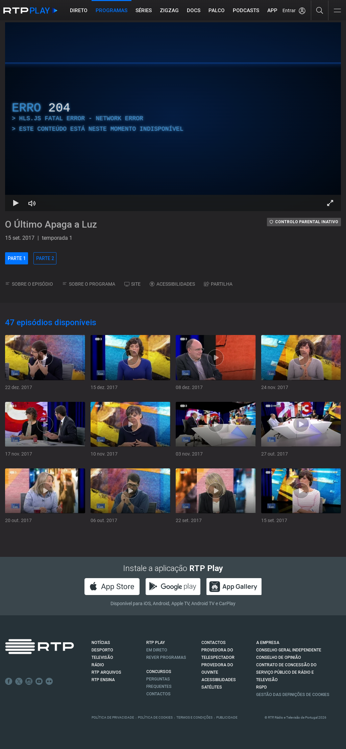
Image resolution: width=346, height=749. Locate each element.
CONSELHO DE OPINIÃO (278, 657)
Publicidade (227, 717)
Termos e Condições (194, 717)
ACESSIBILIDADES (172, 284)
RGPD (261, 687)
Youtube (39, 681)
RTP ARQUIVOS (106, 672)
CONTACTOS (213, 642)
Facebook (9, 681)
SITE (132, 284)
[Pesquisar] (319, 10)
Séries (143, 10)
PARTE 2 (45, 258)
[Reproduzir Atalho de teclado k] (16, 203)
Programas (111, 10)
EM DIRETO (156, 650)
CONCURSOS (158, 671)
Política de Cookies (155, 717)
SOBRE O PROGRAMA (88, 284)
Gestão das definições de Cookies (292, 694)
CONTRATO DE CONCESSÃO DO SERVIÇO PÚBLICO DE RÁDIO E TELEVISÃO (286, 672)
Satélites (211, 687)
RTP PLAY (155, 642)
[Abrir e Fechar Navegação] (337, 11)
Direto (79, 10)
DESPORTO (102, 650)
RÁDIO (98, 665)
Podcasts (246, 10)
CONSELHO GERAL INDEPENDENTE (288, 650)
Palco (216, 10)
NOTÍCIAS (101, 642)
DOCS (193, 10)
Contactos (158, 694)
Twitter (19, 681)
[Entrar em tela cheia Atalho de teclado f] (330, 203)
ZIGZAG (169, 10)
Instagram (29, 681)
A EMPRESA (267, 642)
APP (272, 10)
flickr (49, 681)
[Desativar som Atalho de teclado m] (32, 203)
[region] (173, 116)
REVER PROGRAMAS (166, 657)
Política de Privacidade (113, 717)
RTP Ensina (103, 679)
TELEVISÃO (102, 657)
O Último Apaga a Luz (51, 224)
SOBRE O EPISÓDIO (29, 284)
